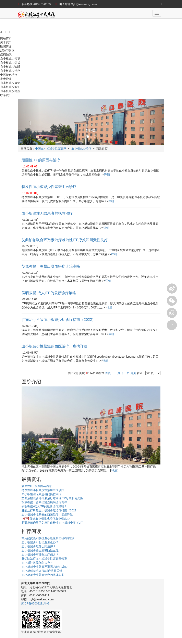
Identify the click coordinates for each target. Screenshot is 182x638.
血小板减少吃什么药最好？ (39, 546)
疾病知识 (6, 54)
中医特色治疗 (8, 74)
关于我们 (6, 42)
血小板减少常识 (10, 58)
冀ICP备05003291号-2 (35, 603)
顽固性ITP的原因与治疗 (37, 486)
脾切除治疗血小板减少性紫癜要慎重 (44, 558)
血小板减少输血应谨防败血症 (40, 550)
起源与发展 (7, 50)
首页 (108, 373)
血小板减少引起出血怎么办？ (40, 542)
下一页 (125, 373)
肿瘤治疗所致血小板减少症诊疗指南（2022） (50, 510)
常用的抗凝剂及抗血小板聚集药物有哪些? (48, 538)
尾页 (133, 373)
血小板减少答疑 (10, 91)
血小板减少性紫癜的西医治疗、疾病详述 (47, 514)
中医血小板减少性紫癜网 (50, 148)
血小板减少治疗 (10, 70)
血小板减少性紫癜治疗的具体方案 (43, 574)
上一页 (116, 373)
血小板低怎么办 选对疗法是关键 (42, 570)
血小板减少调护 (10, 87)
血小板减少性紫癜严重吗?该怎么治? (45, 566)
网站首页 (6, 38)
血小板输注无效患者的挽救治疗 (41, 494)
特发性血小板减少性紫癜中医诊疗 (43, 490)
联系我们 (6, 95)
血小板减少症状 (10, 62)
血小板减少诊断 (10, 66)
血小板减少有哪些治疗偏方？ (40, 554)
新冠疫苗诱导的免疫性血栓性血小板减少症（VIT (52, 522)
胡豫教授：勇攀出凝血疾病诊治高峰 (44, 502)
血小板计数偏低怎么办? (37, 562)
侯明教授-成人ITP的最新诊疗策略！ (44, 506)
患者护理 (6, 78)
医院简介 (6, 46)
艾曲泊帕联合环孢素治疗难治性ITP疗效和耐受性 (52, 498)
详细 (107, 174)
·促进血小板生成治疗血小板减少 (46, 518)
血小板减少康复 (10, 83)
